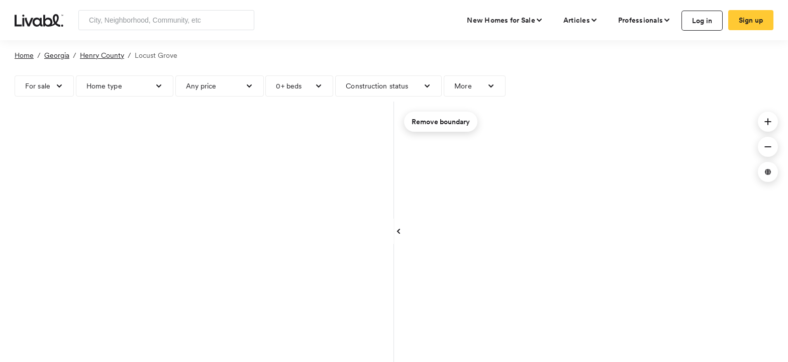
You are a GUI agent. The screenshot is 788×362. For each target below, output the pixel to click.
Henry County (102, 55)
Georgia (56, 55)
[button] (768, 122)
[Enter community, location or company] (166, 20)
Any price (201, 86)
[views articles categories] (580, 20)
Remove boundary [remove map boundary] (441, 122)
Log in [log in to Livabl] (702, 21)
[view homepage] (39, 20)
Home (24, 55)
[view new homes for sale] (505, 20)
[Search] (243, 20)
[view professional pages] (644, 20)
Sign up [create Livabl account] (751, 20)
